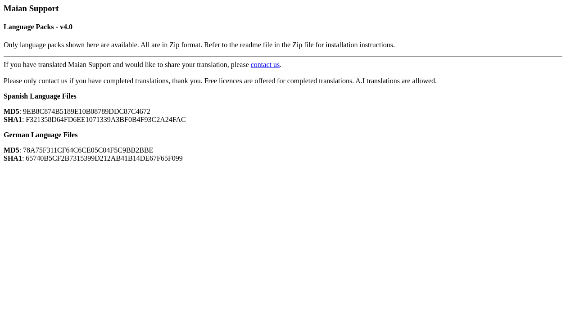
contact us (265, 64)
